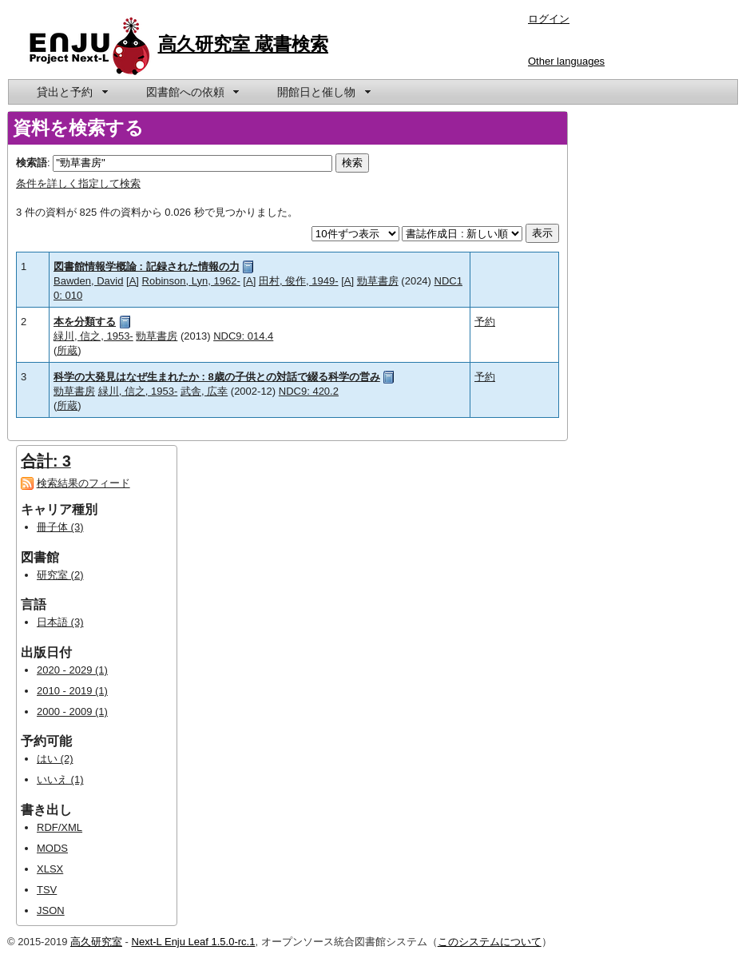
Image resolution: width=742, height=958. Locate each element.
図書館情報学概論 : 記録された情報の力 (147, 266)
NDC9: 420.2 (309, 391)
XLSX (50, 869)
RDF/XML (59, 827)
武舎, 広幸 (204, 391)
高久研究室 (96, 942)
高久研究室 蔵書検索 (243, 44)
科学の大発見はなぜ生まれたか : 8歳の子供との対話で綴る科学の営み (217, 377)
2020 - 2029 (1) (72, 670)
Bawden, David (88, 281)
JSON (51, 910)
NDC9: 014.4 (243, 336)
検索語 (31, 163)
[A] (132, 281)
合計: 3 (46, 461)
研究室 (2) (60, 575)
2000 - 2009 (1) (72, 712)
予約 (484, 322)
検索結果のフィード (83, 483)
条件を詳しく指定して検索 (78, 183)
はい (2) (55, 759)
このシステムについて (490, 942)
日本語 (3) (60, 622)
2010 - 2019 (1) (72, 691)
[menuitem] (71, 92)
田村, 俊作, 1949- (299, 281)
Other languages (566, 61)
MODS (52, 848)
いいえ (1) (60, 779)
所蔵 (67, 350)
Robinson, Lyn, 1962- (191, 281)
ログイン (548, 19)
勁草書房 (378, 281)
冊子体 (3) (60, 527)
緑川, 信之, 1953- (93, 336)
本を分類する (85, 322)
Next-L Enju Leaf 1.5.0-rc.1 (194, 942)
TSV (47, 890)
